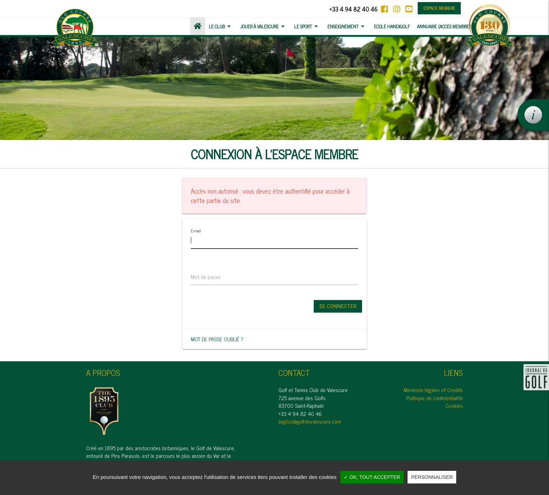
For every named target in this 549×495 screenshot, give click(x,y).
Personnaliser (432, 477)
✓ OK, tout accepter (372, 477)
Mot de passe (206, 277)
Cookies (454, 405)
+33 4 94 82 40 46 (353, 9)
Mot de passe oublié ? (217, 339)
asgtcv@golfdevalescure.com (309, 421)
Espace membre (439, 8)
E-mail (196, 231)
